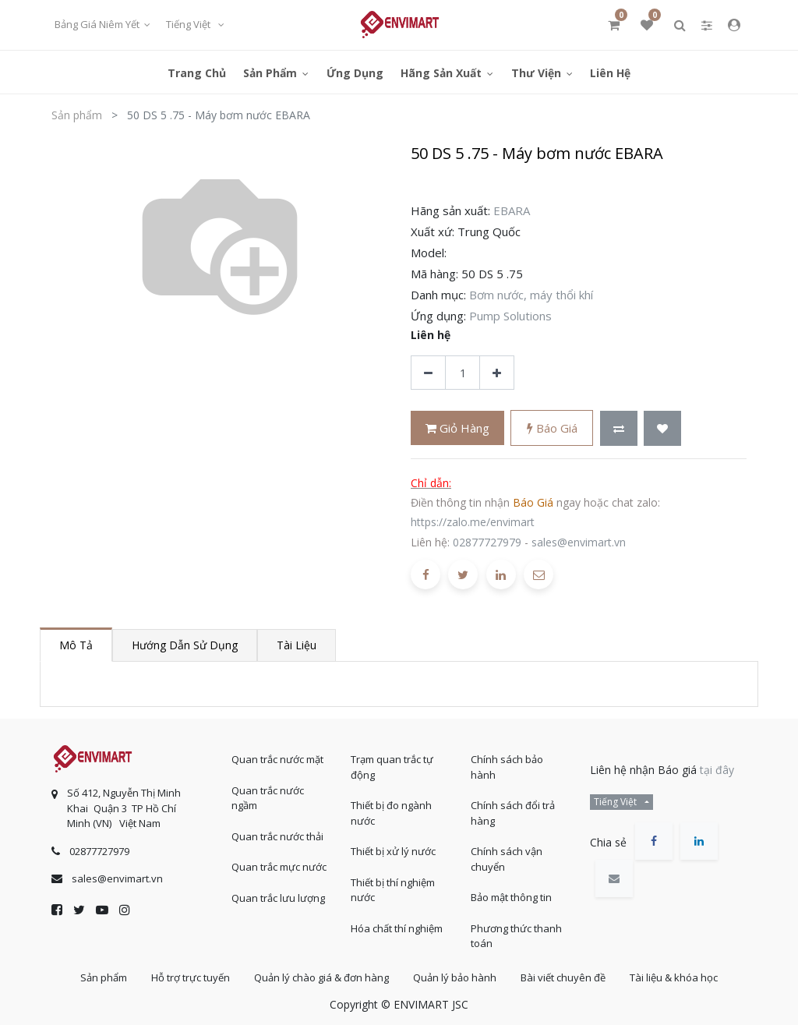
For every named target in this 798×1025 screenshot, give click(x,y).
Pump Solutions (510, 315)
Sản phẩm (76, 115)
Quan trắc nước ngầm (267, 798)
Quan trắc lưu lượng (278, 898)
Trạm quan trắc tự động (392, 767)
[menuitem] (197, 72)
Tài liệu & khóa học (674, 977)
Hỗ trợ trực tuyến (190, 977)
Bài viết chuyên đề (563, 977)
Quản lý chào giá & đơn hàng (321, 977)
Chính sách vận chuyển (506, 859)
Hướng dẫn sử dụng (185, 645)
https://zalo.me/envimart (473, 521)
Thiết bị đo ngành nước (391, 813)
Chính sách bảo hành (507, 767)
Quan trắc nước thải (277, 836)
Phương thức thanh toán (516, 936)
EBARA (511, 210)
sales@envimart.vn (578, 542)
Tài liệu (296, 645)
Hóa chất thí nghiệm (397, 928)
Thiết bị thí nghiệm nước (393, 890)
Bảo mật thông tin (511, 897)
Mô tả (76, 645)
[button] (618, 428)
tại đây (717, 769)
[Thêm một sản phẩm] (496, 373)
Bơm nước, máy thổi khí (531, 294)
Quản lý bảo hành (454, 977)
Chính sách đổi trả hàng (513, 813)
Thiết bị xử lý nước (393, 851)
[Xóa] (428, 373)
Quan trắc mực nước (279, 867)
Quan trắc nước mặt (277, 759)
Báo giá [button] (552, 428)
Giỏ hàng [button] (457, 428)
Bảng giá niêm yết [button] (98, 24)
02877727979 (487, 542)
